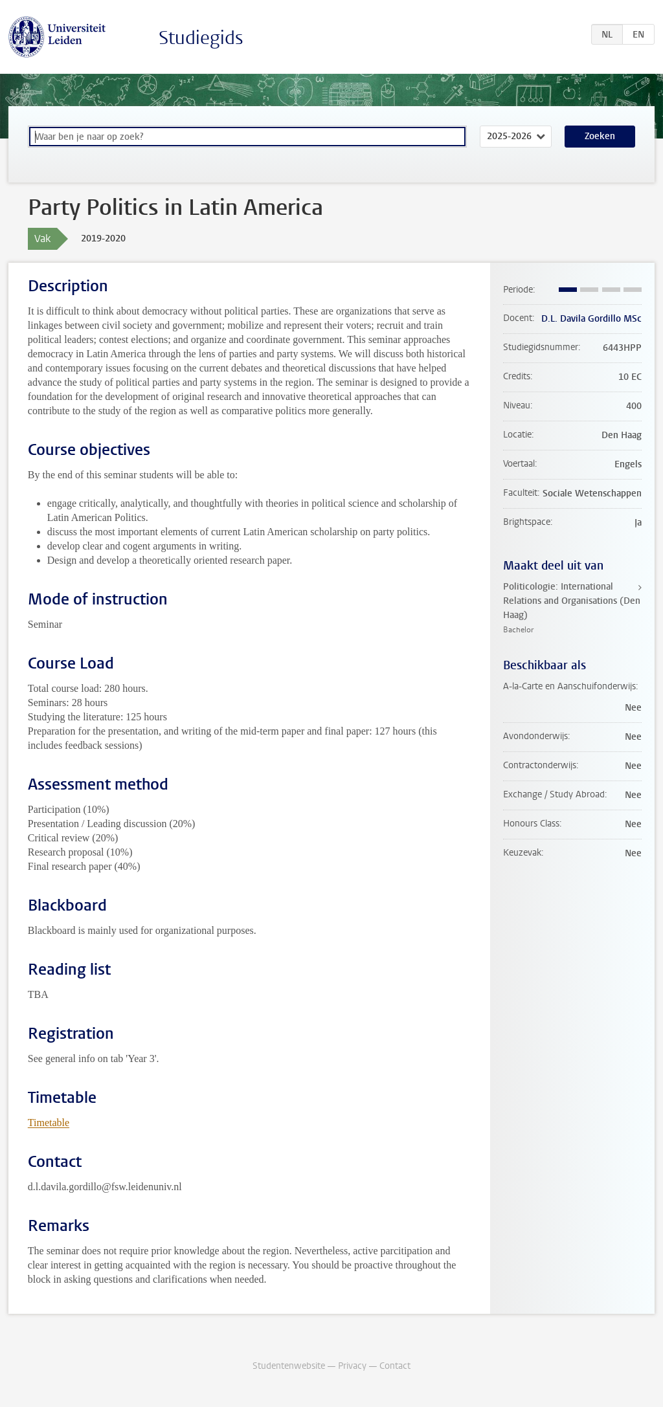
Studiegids (201, 38)
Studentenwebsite (289, 1366)
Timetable (48, 1122)
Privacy (352, 1366)
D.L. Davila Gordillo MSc (591, 319)
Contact (394, 1366)
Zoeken (600, 136)
